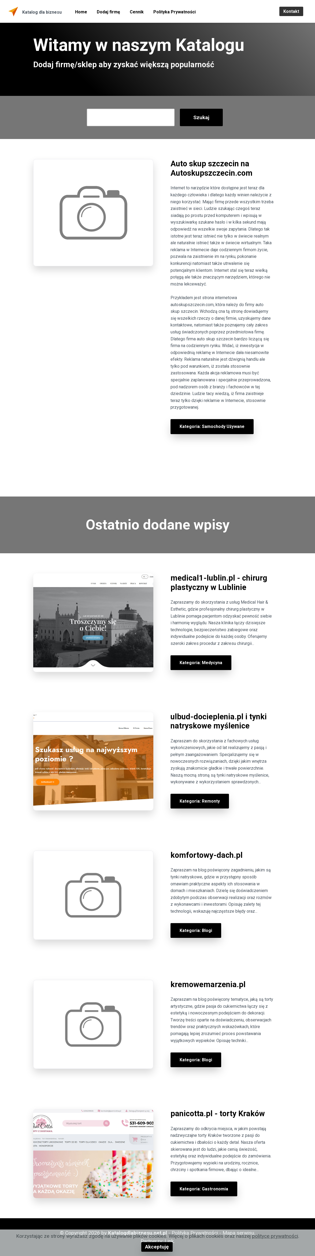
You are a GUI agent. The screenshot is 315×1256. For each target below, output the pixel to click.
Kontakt (291, 11)
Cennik (137, 11)
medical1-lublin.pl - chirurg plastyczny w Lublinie (219, 582)
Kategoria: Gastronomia (204, 1188)
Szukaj (201, 117)
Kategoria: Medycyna (201, 662)
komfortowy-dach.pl (207, 855)
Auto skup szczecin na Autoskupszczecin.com (212, 168)
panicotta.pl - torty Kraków (218, 1113)
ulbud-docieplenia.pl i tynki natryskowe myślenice (219, 721)
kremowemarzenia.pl (208, 984)
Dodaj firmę (108, 11)
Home (81, 11)
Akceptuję (157, 1247)
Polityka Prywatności (174, 11)
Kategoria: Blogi (196, 930)
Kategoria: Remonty (200, 801)
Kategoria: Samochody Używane (212, 426)
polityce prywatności (275, 1236)
